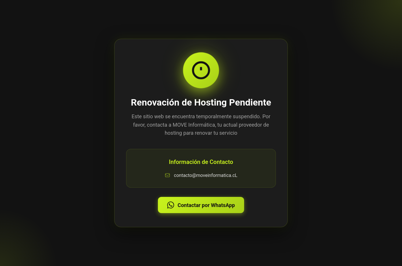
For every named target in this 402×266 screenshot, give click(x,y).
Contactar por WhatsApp (201, 205)
